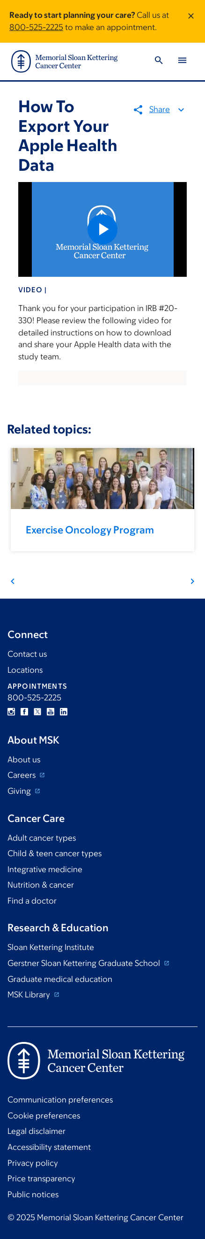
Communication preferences (60, 1099)
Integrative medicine (44, 869)
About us (23, 759)
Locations (25, 670)
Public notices (33, 1194)
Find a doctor (32, 900)
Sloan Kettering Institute (50, 947)
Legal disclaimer (36, 1131)
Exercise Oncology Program (90, 530)
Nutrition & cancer (40, 884)
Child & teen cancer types (54, 853)
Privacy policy (32, 1163)
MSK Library (29, 994)
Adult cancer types (41, 838)
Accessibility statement (49, 1147)
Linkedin (63, 711)
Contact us (27, 654)
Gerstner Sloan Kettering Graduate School (84, 963)
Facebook (24, 711)
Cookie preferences (43, 1115)
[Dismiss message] (191, 21)
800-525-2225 (36, 27)
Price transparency (41, 1178)
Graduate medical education (59, 979)
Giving (20, 791)
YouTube (50, 711)
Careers (22, 775)
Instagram (11, 711)
